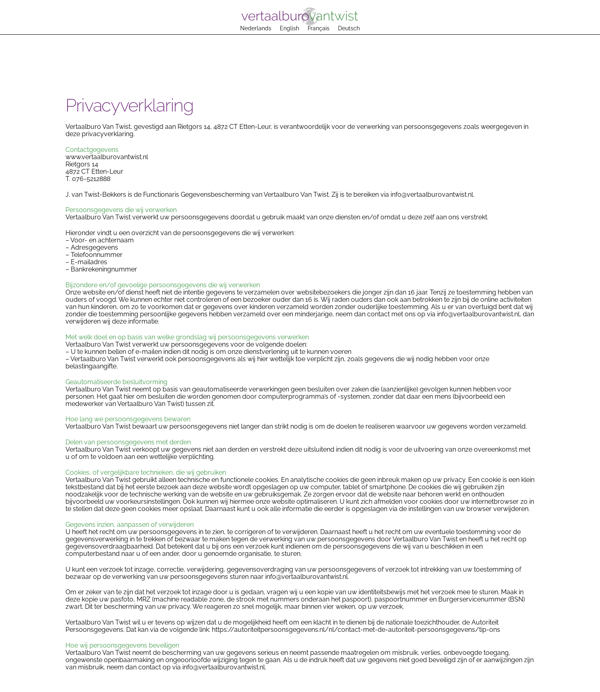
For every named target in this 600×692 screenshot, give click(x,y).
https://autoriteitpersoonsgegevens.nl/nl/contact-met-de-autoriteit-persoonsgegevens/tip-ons (356, 629)
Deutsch (349, 28)
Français (319, 28)
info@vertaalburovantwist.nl (432, 194)
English (289, 28)
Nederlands (255, 28)
